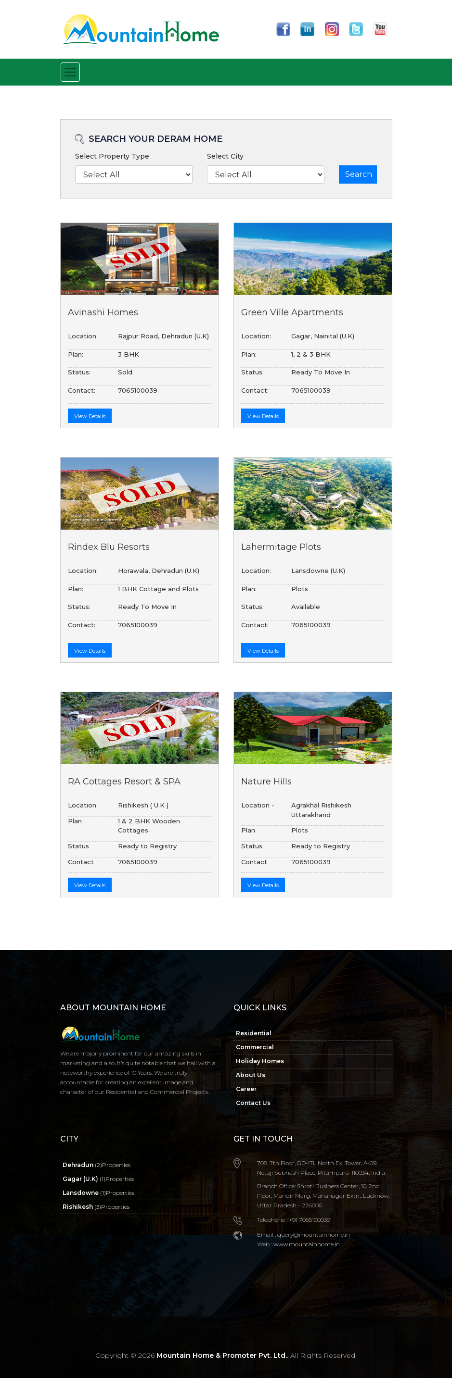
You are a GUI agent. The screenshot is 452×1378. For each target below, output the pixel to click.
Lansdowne (98, 1192)
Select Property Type (112, 156)
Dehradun (96, 1164)
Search (358, 174)
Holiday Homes (260, 1061)
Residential (253, 1033)
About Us (250, 1075)
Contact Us (253, 1102)
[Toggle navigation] (70, 72)
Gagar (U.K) (98, 1178)
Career (246, 1088)
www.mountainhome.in (306, 1244)
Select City (225, 156)
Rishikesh (96, 1206)
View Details (89, 416)
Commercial (255, 1047)
